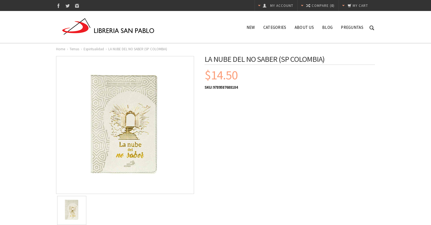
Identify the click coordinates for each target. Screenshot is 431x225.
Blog (327, 27)
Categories (274, 27)
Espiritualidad (94, 49)
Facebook (58, 5)
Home (60, 49)
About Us (304, 27)
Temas (74, 49)
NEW (251, 27)
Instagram (77, 5)
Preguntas (352, 27)
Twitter (67, 5)
